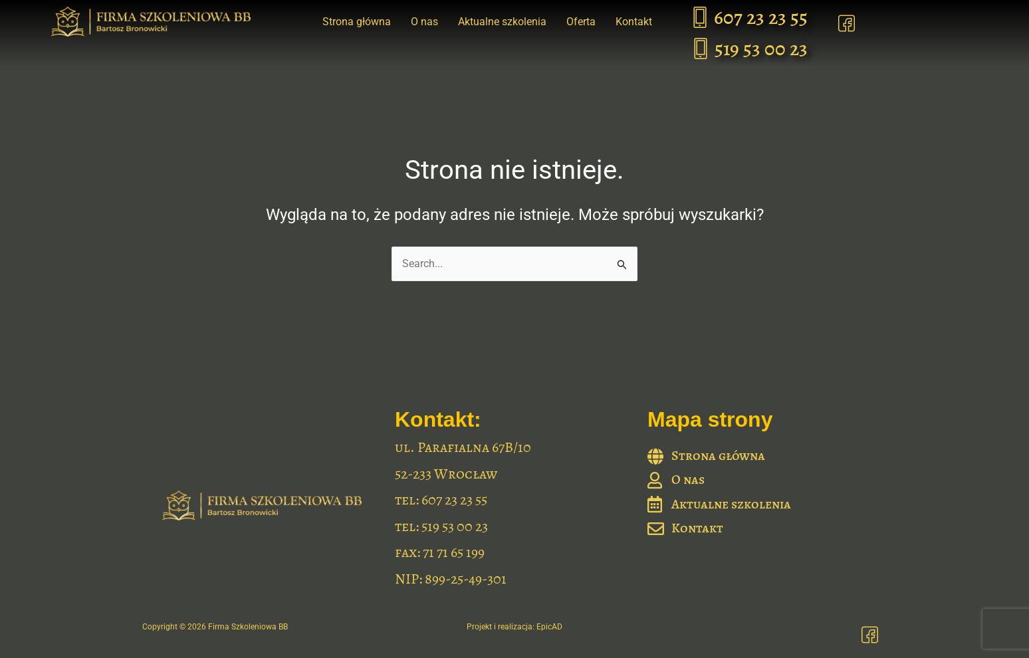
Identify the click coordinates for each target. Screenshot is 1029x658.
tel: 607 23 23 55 (441, 500)
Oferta (581, 21)
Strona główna (356, 21)
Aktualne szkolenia (502, 21)
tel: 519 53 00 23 (441, 526)
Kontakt (634, 21)
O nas (424, 21)
